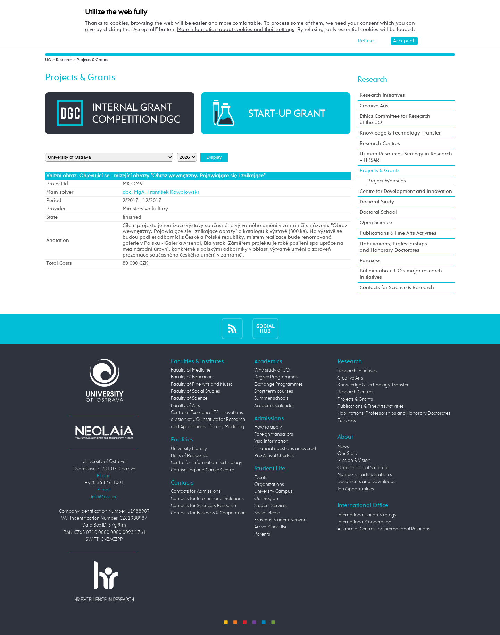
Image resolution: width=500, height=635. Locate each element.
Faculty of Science (189, 398)
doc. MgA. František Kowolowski (161, 192)
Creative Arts (374, 105)
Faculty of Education (192, 377)
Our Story (348, 453)
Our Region (266, 498)
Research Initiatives (382, 95)
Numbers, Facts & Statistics (365, 474)
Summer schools (271, 398)
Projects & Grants (92, 60)
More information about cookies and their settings (235, 29)
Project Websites (386, 181)
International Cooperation (364, 522)
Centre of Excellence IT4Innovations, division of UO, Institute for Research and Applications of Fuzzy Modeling (208, 419)
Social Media (267, 513)
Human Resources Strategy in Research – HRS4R (406, 157)
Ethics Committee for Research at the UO (395, 119)
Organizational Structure (363, 467)
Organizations (269, 484)
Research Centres (380, 143)
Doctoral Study (377, 201)
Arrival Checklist (270, 526)
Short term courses (273, 391)
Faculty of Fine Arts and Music (201, 384)
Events (260, 477)
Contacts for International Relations (207, 498)
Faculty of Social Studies (195, 391)
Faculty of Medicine (190, 370)
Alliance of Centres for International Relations (384, 529)
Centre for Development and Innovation (406, 191)
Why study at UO (272, 370)
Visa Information (271, 441)
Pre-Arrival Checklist (274, 455)
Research (64, 60)
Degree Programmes (276, 377)
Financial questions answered (285, 448)
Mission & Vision (354, 460)
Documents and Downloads (366, 481)
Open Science (376, 222)
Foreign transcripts (273, 434)
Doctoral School (378, 212)
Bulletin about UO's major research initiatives (401, 274)
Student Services (271, 505)
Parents (262, 534)
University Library (189, 448)
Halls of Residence (189, 455)
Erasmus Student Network (281, 520)
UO (48, 60)
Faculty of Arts (185, 405)
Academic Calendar (274, 405)
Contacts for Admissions (195, 491)
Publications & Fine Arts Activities (398, 233)
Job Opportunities (356, 489)
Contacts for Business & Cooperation (208, 513)
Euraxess (370, 260)
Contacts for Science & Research (397, 287)
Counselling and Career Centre (202, 469)
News (343, 446)
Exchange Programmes (278, 384)
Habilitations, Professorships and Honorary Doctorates (393, 247)
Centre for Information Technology (206, 462)
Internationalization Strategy (367, 515)
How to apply (268, 427)
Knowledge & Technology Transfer (400, 133)
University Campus (273, 491)
